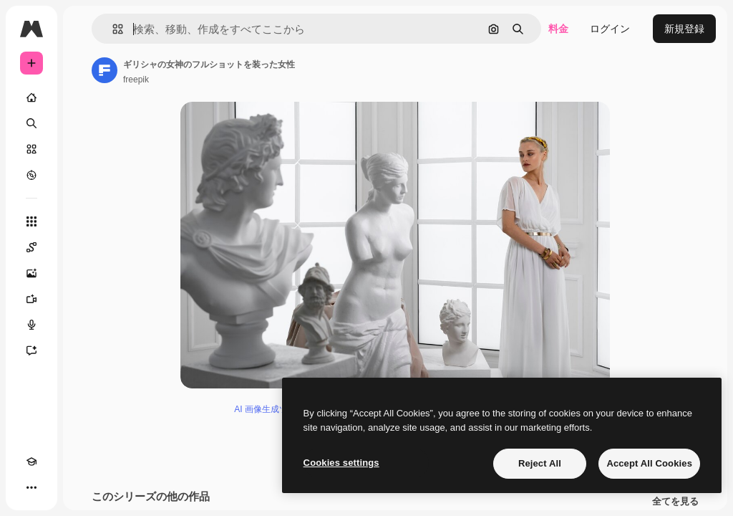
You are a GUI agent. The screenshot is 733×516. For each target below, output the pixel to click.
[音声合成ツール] (31, 324)
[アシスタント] (31, 350)
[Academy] (31, 461)
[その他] (31, 487)
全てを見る (675, 502)
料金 (558, 28)
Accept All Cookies (649, 463)
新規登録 (684, 28)
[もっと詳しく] (31, 174)
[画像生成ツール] (31, 273)
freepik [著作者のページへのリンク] (136, 80)
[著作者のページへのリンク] (104, 70)
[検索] (31, 123)
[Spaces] (31, 247)
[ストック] (31, 149)
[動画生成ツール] (31, 298)
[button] (112, 29)
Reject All (539, 463)
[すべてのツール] (31, 221)
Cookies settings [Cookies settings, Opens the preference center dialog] (341, 462)
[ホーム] (31, 97)
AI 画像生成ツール (269, 409)
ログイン (610, 28)
